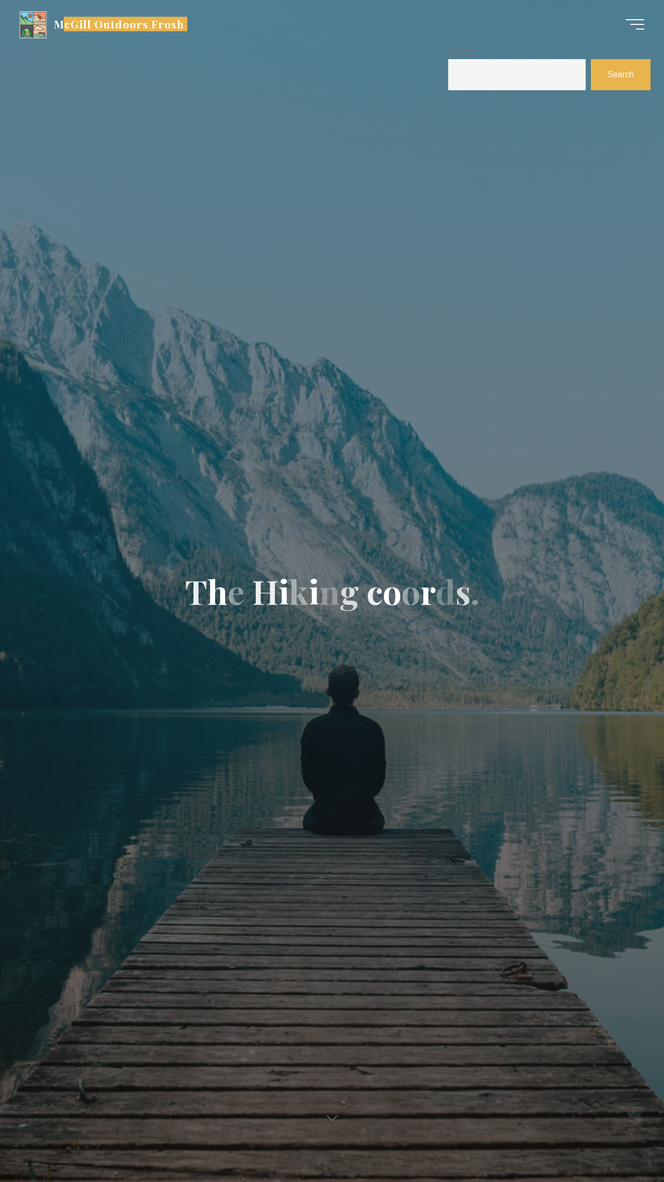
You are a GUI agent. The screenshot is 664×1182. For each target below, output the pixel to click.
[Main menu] (634, 25)
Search (461, 51)
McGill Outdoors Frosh (120, 24)
